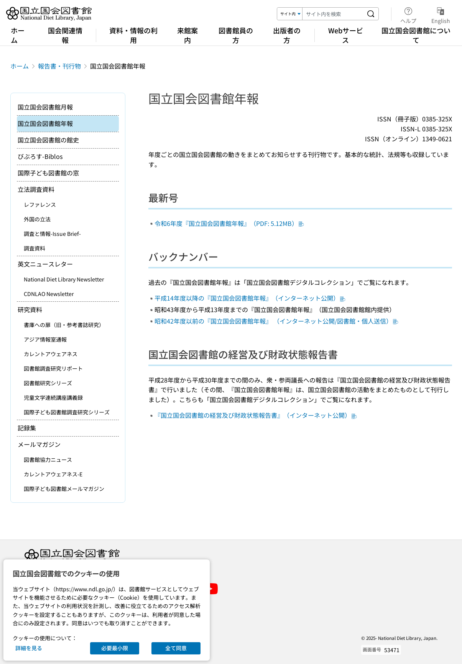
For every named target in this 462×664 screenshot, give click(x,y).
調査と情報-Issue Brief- (52, 233)
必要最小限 (114, 648)
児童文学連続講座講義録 (53, 397)
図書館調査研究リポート (53, 368)
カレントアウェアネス (50, 354)
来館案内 (187, 35)
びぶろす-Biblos (40, 156)
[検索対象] (290, 14)
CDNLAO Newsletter (49, 294)
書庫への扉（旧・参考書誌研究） (64, 325)
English (440, 14)
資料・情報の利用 (133, 35)
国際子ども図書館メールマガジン (64, 488)
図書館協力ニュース (48, 459)
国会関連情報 (65, 35)
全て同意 (176, 648)
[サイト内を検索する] (370, 14)
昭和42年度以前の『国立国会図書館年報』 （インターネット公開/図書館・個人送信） (276, 320)
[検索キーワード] (333, 14)
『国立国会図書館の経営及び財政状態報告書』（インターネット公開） (256, 415)
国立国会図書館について (415, 35)
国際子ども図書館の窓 (48, 172)
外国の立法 (37, 219)
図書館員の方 (236, 35)
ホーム (18, 35)
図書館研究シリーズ (48, 383)
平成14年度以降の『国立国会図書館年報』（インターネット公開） (250, 298)
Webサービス (345, 35)
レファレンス (40, 204)
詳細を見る (28, 648)
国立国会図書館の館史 (48, 139)
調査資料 (34, 248)
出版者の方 (287, 35)
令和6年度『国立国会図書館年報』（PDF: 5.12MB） (229, 223)
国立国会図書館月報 (45, 106)
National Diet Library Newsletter (64, 279)
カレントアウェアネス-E (53, 474)
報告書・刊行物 (59, 65)
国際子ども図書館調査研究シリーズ (67, 412)
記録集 (27, 427)
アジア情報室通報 (45, 339)
